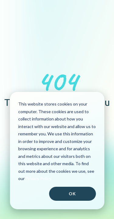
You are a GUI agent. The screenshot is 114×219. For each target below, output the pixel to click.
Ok (72, 193)
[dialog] (57, 150)
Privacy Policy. (39, 178)
